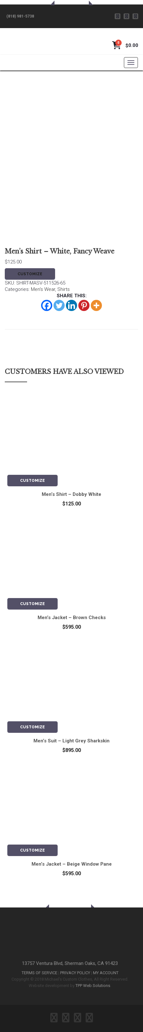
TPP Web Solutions (92, 985)
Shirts (63, 289)
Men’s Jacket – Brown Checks (72, 617)
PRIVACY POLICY (75, 972)
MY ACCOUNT (105, 972)
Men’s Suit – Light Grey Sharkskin (71, 741)
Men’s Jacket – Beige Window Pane (72, 864)
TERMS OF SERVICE (39, 972)
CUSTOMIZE (30, 274)
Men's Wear (43, 289)
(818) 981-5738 (20, 16)
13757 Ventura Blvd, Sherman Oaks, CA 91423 (70, 963)
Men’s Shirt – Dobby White (71, 494)
